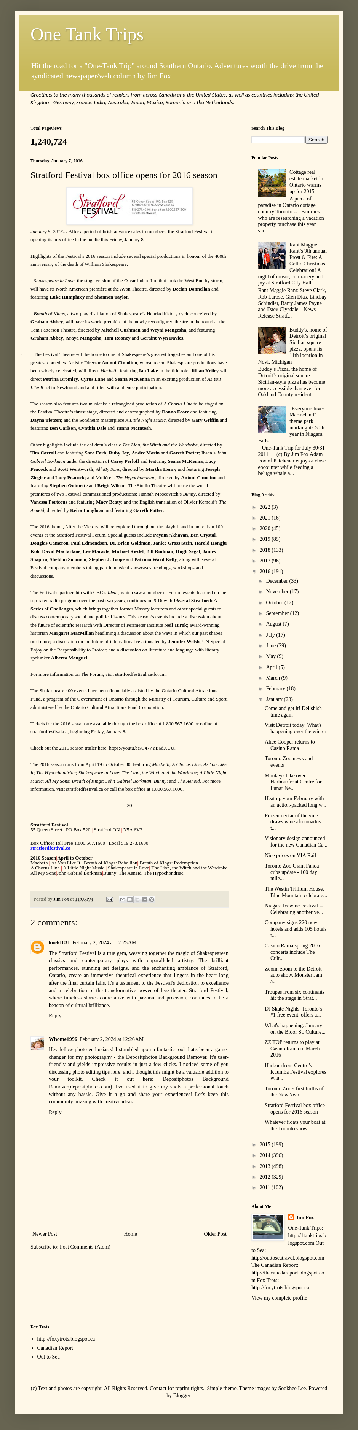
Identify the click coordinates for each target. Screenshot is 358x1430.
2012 (266, 1177)
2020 (266, 528)
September (278, 613)
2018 (266, 550)
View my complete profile (279, 1298)
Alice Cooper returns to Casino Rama (290, 745)
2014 (266, 1155)
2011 (266, 1187)
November (278, 591)
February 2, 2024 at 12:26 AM (112, 1039)
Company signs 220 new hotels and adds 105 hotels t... (296, 929)
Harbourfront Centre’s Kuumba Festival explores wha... (295, 1072)
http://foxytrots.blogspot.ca (66, 1339)
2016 (266, 571)
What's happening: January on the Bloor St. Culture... (295, 1029)
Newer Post (44, 1234)
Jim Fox (305, 1217)
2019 (266, 539)
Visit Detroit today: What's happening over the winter (295, 728)
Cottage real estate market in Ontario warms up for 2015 (306, 181)
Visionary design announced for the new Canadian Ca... (296, 842)
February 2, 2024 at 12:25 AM (104, 942)
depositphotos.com (90, 1087)
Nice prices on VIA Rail (290, 855)
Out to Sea (48, 1357)
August (274, 624)
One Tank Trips (87, 34)
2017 (266, 561)
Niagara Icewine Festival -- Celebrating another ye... (294, 909)
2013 (266, 1166)
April (272, 667)
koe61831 (59, 942)
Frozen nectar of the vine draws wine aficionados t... (293, 822)
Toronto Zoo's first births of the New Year (294, 1092)
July (271, 635)
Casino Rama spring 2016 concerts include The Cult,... (292, 952)
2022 (266, 507)
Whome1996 (63, 1039)
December (277, 581)
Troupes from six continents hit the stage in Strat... (294, 995)
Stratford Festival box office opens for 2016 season (295, 1109)
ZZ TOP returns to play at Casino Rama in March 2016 (292, 1048)
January (275, 699)
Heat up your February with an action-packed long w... (295, 802)
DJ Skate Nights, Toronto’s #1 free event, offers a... (293, 1012)
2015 (266, 1144)
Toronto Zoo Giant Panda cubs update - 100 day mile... (292, 872)
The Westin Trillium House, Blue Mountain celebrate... (296, 892)
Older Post (215, 1234)
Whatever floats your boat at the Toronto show (295, 1125)
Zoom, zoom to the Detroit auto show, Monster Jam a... (293, 975)
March (273, 678)
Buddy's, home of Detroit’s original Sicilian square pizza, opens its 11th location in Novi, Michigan (292, 346)
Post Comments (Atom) (85, 1247)
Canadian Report (55, 1348)
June (271, 645)
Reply (55, 1015)
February (276, 688)
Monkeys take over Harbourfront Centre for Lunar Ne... (293, 782)
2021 (266, 518)
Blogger (181, 1395)
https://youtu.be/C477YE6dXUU (141, 748)
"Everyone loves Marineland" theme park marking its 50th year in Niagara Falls (291, 424)
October (275, 602)
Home (130, 1234)
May (271, 656)
